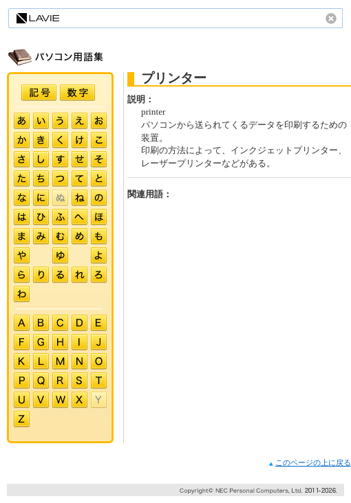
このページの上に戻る (309, 463)
